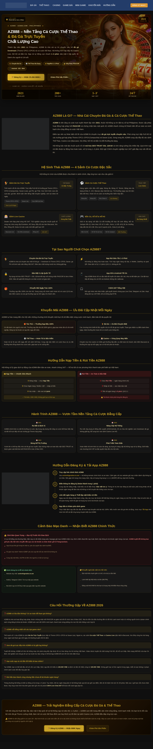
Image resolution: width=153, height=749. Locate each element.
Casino (56, 5)
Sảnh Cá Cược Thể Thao (95, 183)
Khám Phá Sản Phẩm (97, 728)
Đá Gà (33, 5)
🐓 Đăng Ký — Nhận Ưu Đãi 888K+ (26, 77)
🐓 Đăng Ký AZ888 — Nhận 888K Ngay (64, 728)
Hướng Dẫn (109, 5)
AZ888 (55, 123)
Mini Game (80, 5)
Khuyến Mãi (95, 5)
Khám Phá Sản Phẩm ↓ (60, 77)
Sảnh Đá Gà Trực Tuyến (19, 183)
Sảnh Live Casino (17, 216)
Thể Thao (44, 5)
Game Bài (68, 5)
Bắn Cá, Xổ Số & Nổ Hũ (95, 216)
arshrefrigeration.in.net (70, 475)
